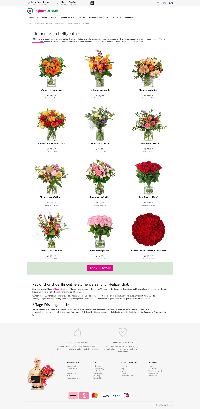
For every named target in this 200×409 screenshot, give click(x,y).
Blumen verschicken (73, 378)
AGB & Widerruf (153, 368)
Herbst (54, 17)
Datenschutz (125, 373)
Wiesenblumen (72, 373)
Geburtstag (33, 17)
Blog (122, 368)
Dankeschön (97, 371)
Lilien (68, 376)
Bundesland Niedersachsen (55, 23)
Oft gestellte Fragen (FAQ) (156, 371)
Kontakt (150, 366)
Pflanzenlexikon (153, 373)
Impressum (124, 371)
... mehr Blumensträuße (100, 268)
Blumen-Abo (129, 17)
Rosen (44, 17)
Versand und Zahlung (128, 376)
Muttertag (96, 376)
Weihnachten (97, 378)
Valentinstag (97, 373)
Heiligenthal (86, 23)
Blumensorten (95, 17)
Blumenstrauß (67, 17)
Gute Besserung (98, 368)
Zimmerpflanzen (113, 17)
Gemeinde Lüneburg (73, 23)
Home (31, 23)
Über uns (124, 366)
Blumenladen (39, 23)
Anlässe (81, 17)
